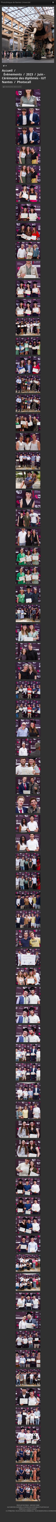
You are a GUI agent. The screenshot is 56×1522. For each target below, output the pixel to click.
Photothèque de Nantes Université (15, 2)
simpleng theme (34, 1505)
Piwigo (27, 1505)
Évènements (13, 74)
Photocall (24, 82)
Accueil (7, 70)
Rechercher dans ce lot (13, 87)
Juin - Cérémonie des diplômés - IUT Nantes (24, 78)
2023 (29, 74)
